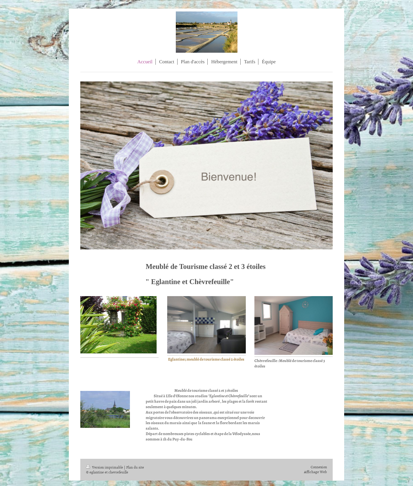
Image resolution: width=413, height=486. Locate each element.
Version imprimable (105, 467)
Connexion (319, 467)
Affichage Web (315, 472)
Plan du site (135, 467)
